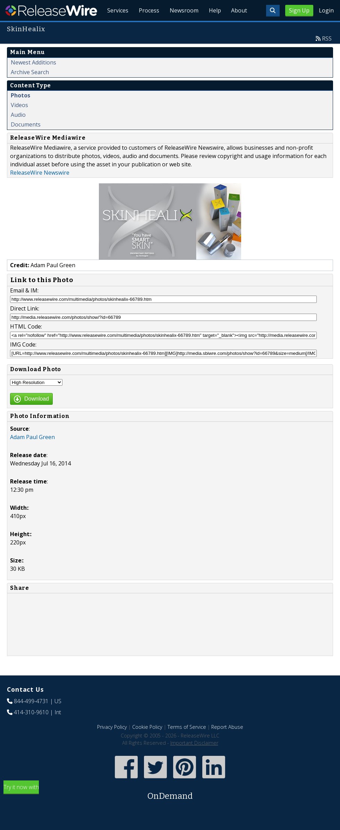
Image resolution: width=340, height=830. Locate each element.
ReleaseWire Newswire (39, 188)
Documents (26, 140)
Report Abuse (227, 743)
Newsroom (182, 28)
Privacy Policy (112, 743)
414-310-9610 (31, 728)
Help (213, 28)
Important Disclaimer (194, 758)
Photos (20, 111)
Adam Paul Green (32, 453)
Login (326, 10)
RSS (327, 54)
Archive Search (30, 88)
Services (114, 28)
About (239, 28)
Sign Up (299, 10)
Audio (18, 130)
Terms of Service (187, 743)
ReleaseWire (51, 10)
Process (146, 28)
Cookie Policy (147, 743)
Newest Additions (33, 78)
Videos (19, 121)
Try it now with (170, 808)
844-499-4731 (31, 717)
